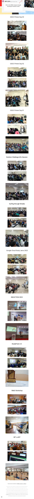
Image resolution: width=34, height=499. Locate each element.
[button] (1, 1)
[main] (17, 17)
